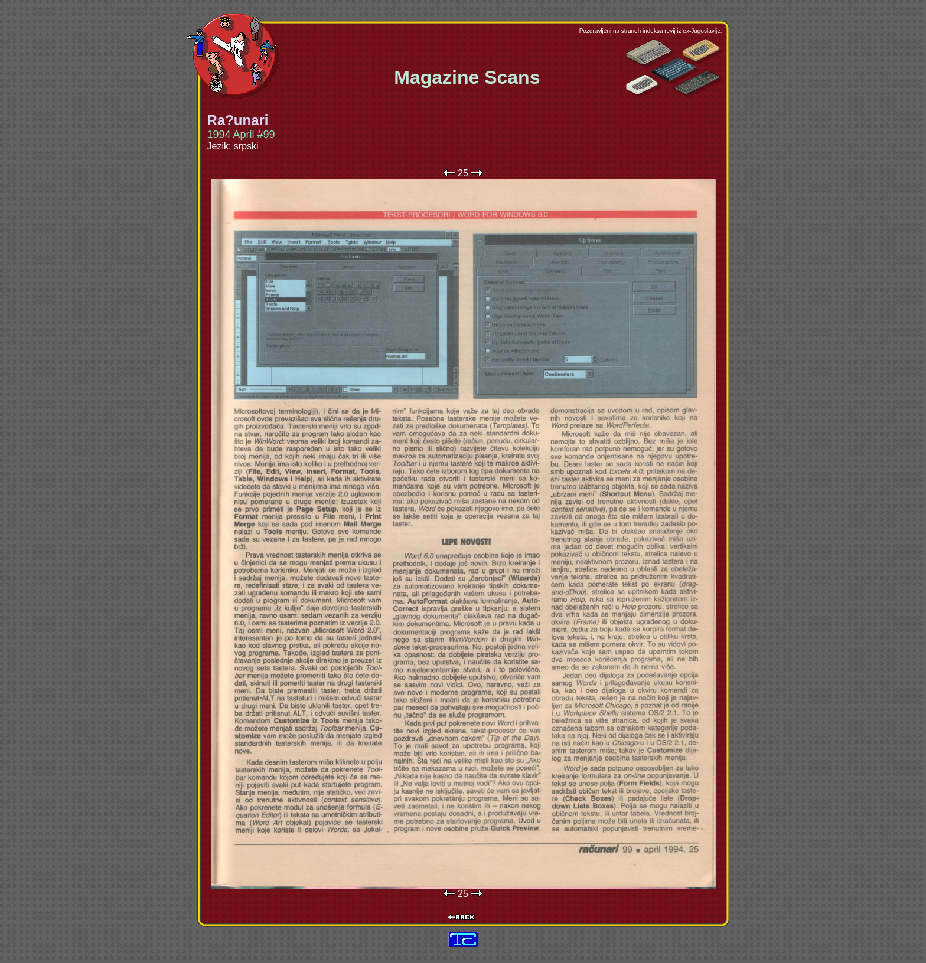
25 (463, 173)
